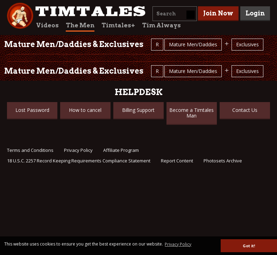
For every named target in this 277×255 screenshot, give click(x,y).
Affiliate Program (121, 150)
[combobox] (174, 13)
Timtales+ (118, 25)
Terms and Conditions (30, 150)
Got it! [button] (249, 245)
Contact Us (244, 110)
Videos (47, 25)
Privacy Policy (78, 150)
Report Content (177, 160)
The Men (80, 25)
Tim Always (161, 25)
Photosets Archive (223, 160)
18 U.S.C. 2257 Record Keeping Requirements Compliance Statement (78, 160)
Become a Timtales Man (191, 113)
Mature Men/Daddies (193, 44)
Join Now (218, 13)
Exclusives (247, 44)
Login (255, 13)
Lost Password (32, 110)
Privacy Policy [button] (178, 244)
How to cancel (85, 110)
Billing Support (138, 110)
